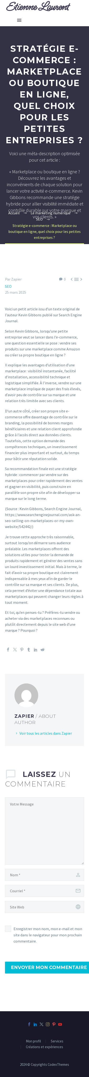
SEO (8, 286)
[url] (44, 907)
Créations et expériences (44, 1047)
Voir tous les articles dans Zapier (45, 733)
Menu (19, 20)
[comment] (44, 831)
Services (57, 1041)
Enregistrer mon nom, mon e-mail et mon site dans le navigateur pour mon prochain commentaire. (48, 935)
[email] (44, 891)
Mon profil (33, 1041)
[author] (44, 875)
